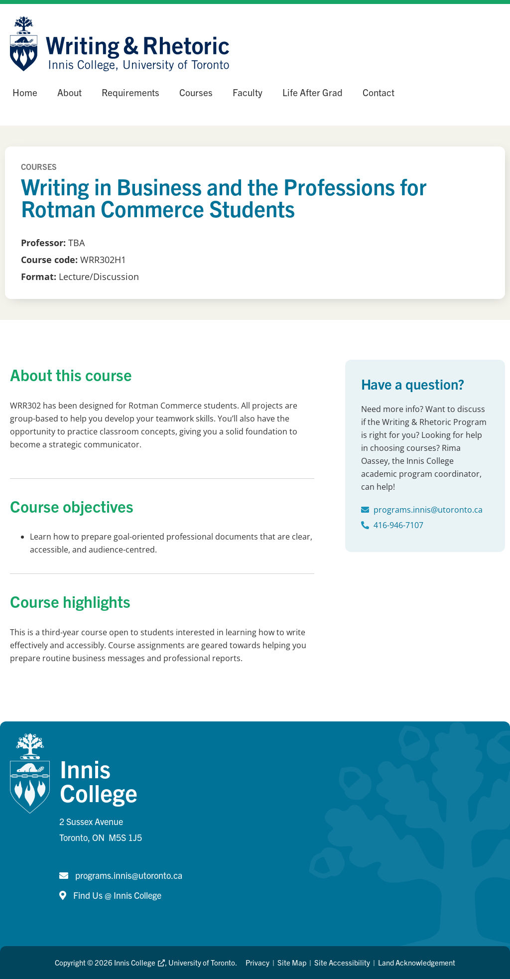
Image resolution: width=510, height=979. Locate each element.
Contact (378, 92)
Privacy (257, 962)
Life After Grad (312, 92)
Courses (196, 92)
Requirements (130, 92)
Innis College (139, 962)
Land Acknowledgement (416, 962)
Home (24, 92)
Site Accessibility (342, 962)
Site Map (291, 962)
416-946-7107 (398, 525)
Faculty (247, 92)
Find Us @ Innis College (117, 895)
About (69, 92)
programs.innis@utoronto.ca (428, 509)
